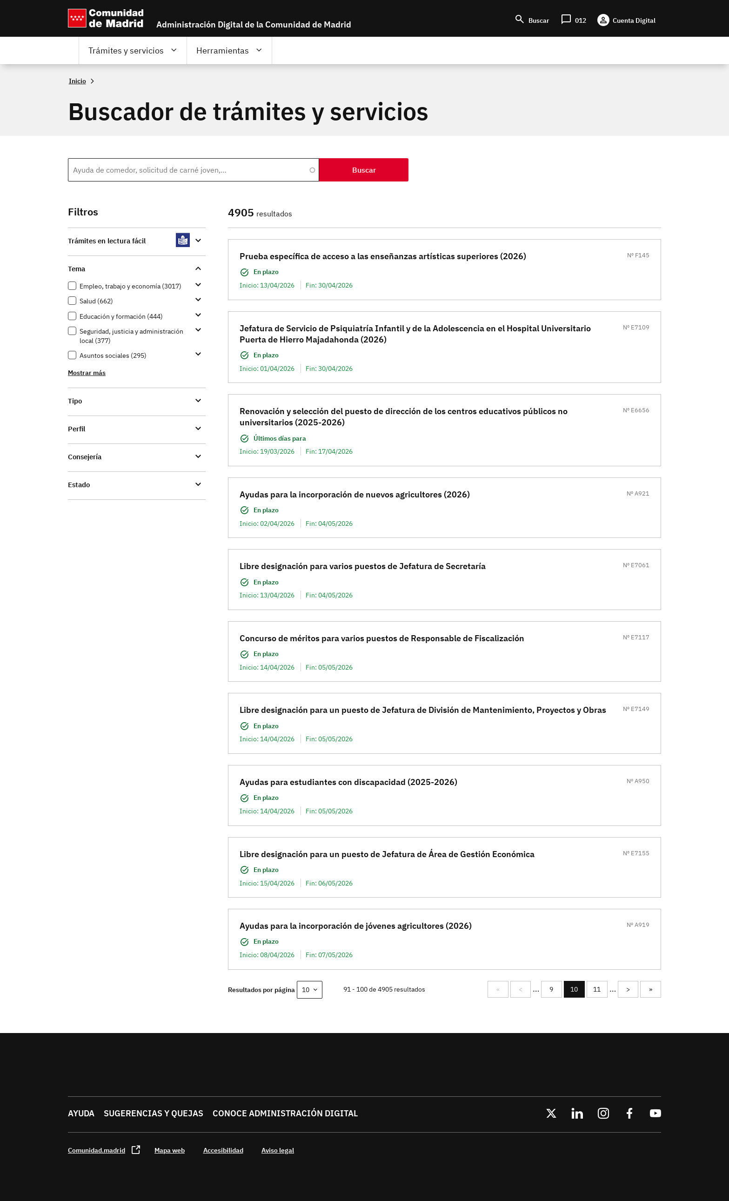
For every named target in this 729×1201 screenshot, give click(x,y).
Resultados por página (261, 989)
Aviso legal (277, 1150)
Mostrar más (87, 372)
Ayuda (81, 1113)
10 (577, 991)
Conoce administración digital (285, 1113)
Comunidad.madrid (96, 1150)
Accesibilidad (223, 1150)
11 (600, 989)
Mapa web (169, 1150)
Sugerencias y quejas (153, 1113)
